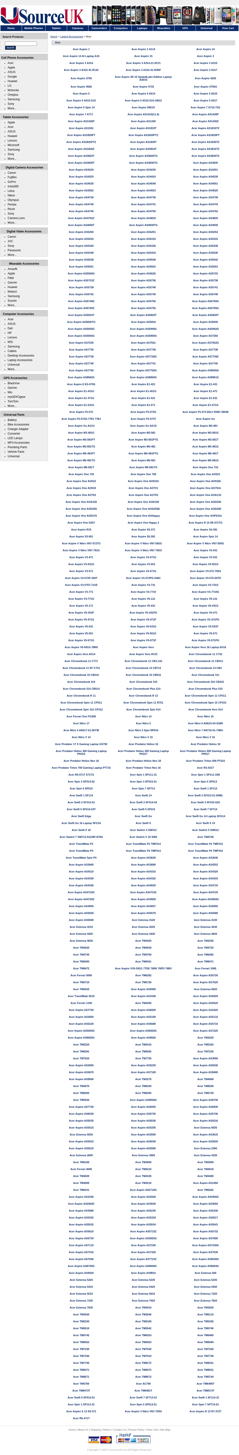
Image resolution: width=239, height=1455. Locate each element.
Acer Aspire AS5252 (205, 232)
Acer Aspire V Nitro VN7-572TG (81, 543)
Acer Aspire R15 (81, 529)
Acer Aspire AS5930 (205, 321)
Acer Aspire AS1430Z (205, 121)
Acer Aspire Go (205, 418)
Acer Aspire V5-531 (81, 626)
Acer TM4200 (143, 1003)
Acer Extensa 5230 (143, 1279)
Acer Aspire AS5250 (81, 232)
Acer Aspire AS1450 (205, 1183)
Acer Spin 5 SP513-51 (143, 1404)
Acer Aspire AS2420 (205, 1010)
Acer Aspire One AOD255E (143, 508)
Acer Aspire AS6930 (205, 1106)
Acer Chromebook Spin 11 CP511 (81, 702)
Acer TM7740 (81, 1362)
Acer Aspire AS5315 (205, 238)
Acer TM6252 (205, 1189)
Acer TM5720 (143, 982)
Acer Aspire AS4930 (205, 225)
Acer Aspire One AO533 (81, 488)
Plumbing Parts (17, 447)
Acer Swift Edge (81, 816)
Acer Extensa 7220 (205, 1293)
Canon (12, 172)
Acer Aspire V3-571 (81, 571)
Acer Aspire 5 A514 (143, 93)
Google (12, 76)
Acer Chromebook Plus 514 (143, 688)
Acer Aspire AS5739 (81, 287)
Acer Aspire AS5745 (143, 294)
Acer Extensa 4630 (81, 940)
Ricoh (11, 209)
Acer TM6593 (81, 1093)
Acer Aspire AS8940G (143, 1266)
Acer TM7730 (205, 1356)
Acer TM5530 (81, 1099)
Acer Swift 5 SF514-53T (81, 809)
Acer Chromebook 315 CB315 (205, 681)
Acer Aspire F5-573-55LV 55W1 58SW (205, 411)
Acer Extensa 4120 (143, 920)
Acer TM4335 (205, 940)
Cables (12, 351)
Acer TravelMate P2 (81, 843)
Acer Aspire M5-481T (205, 453)
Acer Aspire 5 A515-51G (81, 100)
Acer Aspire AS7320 (143, 1252)
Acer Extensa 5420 (143, 1286)
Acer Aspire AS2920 (81, 1016)
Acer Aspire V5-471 (206, 612)
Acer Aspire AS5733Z (81, 280)
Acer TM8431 (143, 961)
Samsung (14, 99)
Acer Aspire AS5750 (143, 301)
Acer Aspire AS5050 (205, 906)
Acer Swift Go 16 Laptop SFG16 (81, 823)
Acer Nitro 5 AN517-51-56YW (81, 730)
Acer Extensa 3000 (143, 1155)
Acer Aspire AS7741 (143, 363)
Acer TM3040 (143, 1314)
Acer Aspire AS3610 (205, 1134)
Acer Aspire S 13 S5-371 (81, 1411)
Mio (10, 392)
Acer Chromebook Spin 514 (143, 709)
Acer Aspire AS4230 (143, 169)
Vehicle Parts (16, 451)
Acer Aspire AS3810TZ (205, 148)
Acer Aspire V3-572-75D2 (205, 571)
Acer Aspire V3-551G (205, 564)
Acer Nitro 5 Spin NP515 (143, 730)
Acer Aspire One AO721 (143, 488)
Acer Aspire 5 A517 (205, 100)
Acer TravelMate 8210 (81, 996)
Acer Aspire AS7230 (143, 1245)
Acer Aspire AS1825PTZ (81, 142)
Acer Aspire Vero (143, 647)
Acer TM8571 (81, 1376)
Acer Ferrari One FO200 (81, 716)
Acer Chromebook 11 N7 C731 (81, 668)
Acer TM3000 (205, 1162)
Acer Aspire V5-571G (81, 640)
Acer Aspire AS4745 (81, 211)
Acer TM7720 (143, 1058)
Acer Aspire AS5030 (143, 1141)
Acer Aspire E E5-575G (81, 384)
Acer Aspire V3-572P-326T (81, 578)
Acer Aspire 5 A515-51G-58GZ (143, 100)
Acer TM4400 (205, 1176)
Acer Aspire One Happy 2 (143, 522)
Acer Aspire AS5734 (81, 1238)
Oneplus (13, 94)
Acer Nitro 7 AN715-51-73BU (205, 730)
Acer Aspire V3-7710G (205, 591)
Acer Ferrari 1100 (81, 1003)
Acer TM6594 (205, 1342)
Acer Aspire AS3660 (81, 864)
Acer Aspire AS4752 (205, 211)
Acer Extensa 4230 (205, 926)
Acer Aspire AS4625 (205, 190)
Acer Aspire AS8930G (143, 1099)
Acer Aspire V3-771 (81, 591)
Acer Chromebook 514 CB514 (81, 688)
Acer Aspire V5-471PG (205, 619)
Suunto (12, 300)
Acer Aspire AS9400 (205, 1072)
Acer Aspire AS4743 (205, 204)
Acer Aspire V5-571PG (205, 640)
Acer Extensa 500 (205, 1272)
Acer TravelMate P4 (81, 850)
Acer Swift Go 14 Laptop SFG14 (205, 816)
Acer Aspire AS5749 (205, 294)
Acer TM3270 (143, 1079)
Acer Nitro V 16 (205, 737)
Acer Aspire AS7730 (81, 1106)
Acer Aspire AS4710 (205, 885)
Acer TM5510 (81, 1328)
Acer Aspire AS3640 (205, 857)
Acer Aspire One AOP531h (205, 515)
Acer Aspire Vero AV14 (81, 654)
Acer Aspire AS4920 (143, 899)
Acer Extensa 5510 (81, 1293)
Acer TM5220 (81, 1044)
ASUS (12, 72)
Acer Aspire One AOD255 (81, 508)
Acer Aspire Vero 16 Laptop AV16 (205, 647)
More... (12, 108)
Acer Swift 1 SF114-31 (205, 1397)
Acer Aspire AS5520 (205, 1003)
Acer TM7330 (81, 1356)
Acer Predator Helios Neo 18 (143, 760)
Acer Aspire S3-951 (81, 536)
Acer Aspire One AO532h (205, 481)
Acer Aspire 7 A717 (81, 114)
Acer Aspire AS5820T (143, 315)
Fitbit (11, 278)
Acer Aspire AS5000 (81, 1065)
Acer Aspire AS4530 (205, 176)
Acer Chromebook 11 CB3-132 (143, 661)
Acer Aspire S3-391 (206, 529)
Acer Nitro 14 (143, 716)
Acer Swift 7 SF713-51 (143, 1397)
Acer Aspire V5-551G (143, 633)
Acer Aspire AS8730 (205, 1099)
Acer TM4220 (205, 1037)
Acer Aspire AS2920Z (81, 1203)
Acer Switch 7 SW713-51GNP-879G (81, 836)
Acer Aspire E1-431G (81, 391)
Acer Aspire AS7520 (205, 982)
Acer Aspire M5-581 (143, 460)
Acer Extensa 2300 (205, 1148)
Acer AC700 (143, 1383)
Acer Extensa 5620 (205, 989)
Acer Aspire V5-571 (206, 633)
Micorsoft (13, 145)
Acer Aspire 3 (205, 56)
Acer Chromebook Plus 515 (205, 688)
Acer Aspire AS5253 (81, 238)
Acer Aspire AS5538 (81, 259)
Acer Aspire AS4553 (143, 190)
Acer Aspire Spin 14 (205, 536)
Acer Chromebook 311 (205, 674)
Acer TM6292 (143, 975)
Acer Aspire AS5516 (205, 1120)
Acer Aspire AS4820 (205, 218)
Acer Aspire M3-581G (205, 432)
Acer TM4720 (205, 947)
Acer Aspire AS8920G (81, 1037)
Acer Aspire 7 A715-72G (205, 107)
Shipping (96, 1429)
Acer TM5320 (205, 1044)
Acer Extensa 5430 (205, 1286)
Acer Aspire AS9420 (81, 1272)
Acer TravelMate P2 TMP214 (143, 843)
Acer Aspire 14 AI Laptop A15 (81, 56)
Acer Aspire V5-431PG (143, 612)
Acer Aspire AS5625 (143, 273)
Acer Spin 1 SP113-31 (81, 1404)
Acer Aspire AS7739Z (205, 356)
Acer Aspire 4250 (205, 78)
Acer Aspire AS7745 (205, 363)
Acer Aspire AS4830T (81, 225)
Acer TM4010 (205, 1169)
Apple (11, 67)
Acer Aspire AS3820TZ (205, 155)
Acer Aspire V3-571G (143, 571)
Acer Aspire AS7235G (205, 1245)
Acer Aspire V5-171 (81, 605)
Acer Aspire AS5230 (143, 1065)
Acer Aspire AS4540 (143, 183)
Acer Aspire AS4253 (81, 176)
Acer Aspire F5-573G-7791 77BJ (81, 418)
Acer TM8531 (205, 1369)
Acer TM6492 (205, 954)
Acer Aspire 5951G (143, 107)
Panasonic (14, 250)
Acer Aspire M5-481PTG (143, 453)
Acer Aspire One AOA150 (81, 501)
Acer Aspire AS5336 (143, 245)
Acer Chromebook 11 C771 (81, 661)
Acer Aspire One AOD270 (81, 515)
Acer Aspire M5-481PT (81, 453)
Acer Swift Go (143, 816)
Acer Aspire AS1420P (205, 114)
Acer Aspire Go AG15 (143, 425)
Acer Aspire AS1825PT (206, 135)
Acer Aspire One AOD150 (143, 501)
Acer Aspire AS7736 (143, 349)
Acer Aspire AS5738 (205, 280)
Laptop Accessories (71, 36)
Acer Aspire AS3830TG (143, 162)
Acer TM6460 (205, 1335)
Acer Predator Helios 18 (205, 744)
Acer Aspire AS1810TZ (205, 128)
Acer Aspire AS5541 (205, 1224)
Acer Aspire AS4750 (143, 211)
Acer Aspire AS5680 (143, 1023)
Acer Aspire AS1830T (143, 142)
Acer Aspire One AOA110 (205, 495)
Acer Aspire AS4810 (143, 218)
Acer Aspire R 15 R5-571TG (205, 522)
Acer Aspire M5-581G (205, 460)
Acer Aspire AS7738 (205, 349)
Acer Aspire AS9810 (143, 1272)
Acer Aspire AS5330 (205, 1210)
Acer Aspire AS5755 (143, 308)
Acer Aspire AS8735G (81, 1266)
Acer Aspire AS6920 (143, 1010)
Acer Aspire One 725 (81, 474)
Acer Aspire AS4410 (143, 176)
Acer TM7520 (81, 1058)
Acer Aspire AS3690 (81, 1210)
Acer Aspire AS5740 (143, 287)
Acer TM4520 (81, 947)
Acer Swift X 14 (205, 823)
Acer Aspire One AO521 (205, 474)
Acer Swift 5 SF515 (143, 809)
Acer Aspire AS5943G (81, 335)
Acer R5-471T (81, 1418)
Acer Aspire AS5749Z (81, 301)
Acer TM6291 (81, 1051)
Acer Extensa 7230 (81, 1300)
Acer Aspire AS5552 (143, 266)
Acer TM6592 (143, 1051)
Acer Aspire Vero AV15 (143, 654)
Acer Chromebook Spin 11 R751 (143, 702)
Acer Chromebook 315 (143, 681)
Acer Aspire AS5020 (205, 1141)
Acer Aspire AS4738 (205, 197)
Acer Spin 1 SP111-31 (143, 774)
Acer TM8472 (81, 968)
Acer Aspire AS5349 (81, 252)
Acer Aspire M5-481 (143, 446)
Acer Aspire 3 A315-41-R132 (81, 69)
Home (53, 36)
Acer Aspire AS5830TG (81, 321)
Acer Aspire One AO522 (81, 481)
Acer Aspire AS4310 (81, 871)
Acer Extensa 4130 (205, 920)
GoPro (12, 182)
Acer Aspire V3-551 (143, 564)
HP (10, 333)
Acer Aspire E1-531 (206, 398)
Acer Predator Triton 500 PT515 (205, 760)
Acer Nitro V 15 (143, 737)
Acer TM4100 (143, 1176)
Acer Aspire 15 (143, 56)
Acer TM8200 (205, 1086)
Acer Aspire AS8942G (81, 377)
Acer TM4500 (81, 1183)
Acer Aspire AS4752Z (81, 218)
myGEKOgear (17, 397)
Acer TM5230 (81, 1321)
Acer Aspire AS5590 (81, 920)
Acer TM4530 (143, 947)
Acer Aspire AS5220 (81, 1023)
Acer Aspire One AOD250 (205, 501)
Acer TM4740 (205, 836)
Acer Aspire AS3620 (143, 857)
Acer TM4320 (143, 940)
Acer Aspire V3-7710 (143, 591)
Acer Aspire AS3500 (143, 1134)
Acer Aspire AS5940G (143, 328)
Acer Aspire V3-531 (206, 557)
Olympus (13, 200)
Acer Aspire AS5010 (81, 1141)
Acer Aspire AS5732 (205, 1231)
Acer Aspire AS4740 (81, 204)
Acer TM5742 (81, 1335)
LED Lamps (15, 438)
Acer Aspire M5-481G (205, 446)
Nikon (11, 195)
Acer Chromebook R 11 (81, 695)
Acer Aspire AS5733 (205, 273)
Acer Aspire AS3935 (205, 162)
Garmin (12, 282)
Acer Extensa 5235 (205, 1279)
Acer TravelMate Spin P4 (81, 857)
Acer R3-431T (205, 767)
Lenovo (12, 140)
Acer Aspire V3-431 (206, 550)
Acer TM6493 (81, 961)
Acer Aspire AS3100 (143, 996)
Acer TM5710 (81, 982)
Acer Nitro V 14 (81, 737)
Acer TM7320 (205, 1349)
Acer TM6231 (81, 1189)
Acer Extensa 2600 (81, 1155)
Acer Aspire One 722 (205, 467)
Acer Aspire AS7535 (81, 342)
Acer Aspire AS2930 (143, 1196)
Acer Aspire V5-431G (205, 605)
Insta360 (13, 186)
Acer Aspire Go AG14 (81, 425)
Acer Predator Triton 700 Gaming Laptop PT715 (81, 767)
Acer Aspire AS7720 (81, 1010)
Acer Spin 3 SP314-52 (81, 781)
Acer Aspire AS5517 (205, 1217)
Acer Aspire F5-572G (143, 411)
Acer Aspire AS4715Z (143, 892)
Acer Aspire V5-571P (143, 640)
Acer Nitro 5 (143, 723)
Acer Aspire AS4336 (81, 885)
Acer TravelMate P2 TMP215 (205, 843)
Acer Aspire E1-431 (206, 384)
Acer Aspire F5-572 (81, 411)
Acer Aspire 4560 (81, 86)
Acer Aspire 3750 (81, 78)
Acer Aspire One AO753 (143, 495)
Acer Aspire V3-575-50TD (205, 578)
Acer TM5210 (143, 1169)
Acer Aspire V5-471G (81, 619)
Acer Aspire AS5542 (205, 259)
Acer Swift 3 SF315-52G (205, 802)
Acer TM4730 (81, 954)
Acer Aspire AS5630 (205, 1065)
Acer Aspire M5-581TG (143, 467)
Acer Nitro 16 (205, 716)
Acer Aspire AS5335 (143, 1127)
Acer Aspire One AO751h (205, 488)
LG (9, 85)
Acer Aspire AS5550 (81, 913)
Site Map (165, 1429)
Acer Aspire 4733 (143, 86)
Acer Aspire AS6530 (81, 1113)
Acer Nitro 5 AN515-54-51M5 (205, 723)
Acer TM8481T (143, 1390)
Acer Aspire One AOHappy (143, 515)
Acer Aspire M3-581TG (81, 446)
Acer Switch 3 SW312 (143, 830)
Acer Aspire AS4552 (81, 190)
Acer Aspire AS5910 (143, 321)
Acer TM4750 (143, 954)
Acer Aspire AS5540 (143, 259)
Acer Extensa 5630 (81, 1134)
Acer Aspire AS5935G (81, 328)
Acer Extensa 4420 (81, 933)
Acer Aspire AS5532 (81, 1224)
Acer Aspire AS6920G (143, 1030)
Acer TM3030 (81, 1314)
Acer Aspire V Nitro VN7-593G (205, 543)
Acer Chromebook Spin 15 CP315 (205, 702)
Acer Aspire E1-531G (81, 405)
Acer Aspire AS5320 (81, 245)
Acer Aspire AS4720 (205, 892)
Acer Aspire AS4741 (143, 204)
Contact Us (119, 1429)
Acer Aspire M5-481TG (81, 460)
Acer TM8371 (81, 1369)
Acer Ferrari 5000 (81, 975)
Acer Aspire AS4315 (143, 871)
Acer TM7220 (205, 1051)
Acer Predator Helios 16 (143, 744)
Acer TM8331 (205, 1362)
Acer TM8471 (205, 961)
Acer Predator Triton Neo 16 (143, 767)
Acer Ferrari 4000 (81, 1169)
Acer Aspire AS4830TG (143, 225)
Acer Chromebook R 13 (143, 695)
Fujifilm (12, 177)
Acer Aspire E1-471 (206, 391)
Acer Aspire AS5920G (81, 1030)
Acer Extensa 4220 (143, 926)
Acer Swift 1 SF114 (81, 795)
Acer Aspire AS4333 (205, 878)
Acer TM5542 (143, 1328)
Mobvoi (12, 291)
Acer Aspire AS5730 (205, 1113)
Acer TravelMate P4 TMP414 (143, 850)
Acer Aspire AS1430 (143, 121)
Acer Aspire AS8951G (205, 377)
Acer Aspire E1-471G (81, 398)
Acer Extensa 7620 (205, 1300)
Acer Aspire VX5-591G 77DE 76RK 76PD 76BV (143, 968)
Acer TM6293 (143, 1093)
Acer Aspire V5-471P (143, 619)
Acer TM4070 (81, 1086)
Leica (11, 191)
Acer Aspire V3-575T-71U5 (81, 584)
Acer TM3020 (205, 1307)
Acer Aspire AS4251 (205, 169)
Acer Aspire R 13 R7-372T (206, 1411)
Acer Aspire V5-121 (143, 598)
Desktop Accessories (21, 355)
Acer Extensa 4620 (205, 933)
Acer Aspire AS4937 (143, 906)
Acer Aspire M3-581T (205, 439)
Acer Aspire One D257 (81, 522)
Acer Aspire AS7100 (143, 1072)
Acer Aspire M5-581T (81, 467)
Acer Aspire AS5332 (81, 1217)
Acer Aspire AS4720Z (81, 899)
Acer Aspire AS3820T (81, 155)
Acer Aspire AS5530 (143, 1120)
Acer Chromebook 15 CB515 (143, 674)
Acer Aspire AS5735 (143, 1113)
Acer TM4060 (205, 1079)
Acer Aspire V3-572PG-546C (143, 578)
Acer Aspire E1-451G (143, 391)
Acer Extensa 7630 (81, 1307)
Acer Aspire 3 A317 (205, 69)
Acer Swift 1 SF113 (205, 788)
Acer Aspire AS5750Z (81, 308)
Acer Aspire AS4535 (81, 183)
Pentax (12, 204)
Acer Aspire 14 (205, 49)
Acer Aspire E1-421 (143, 384)
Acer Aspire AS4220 (81, 169)
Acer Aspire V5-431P (81, 612)
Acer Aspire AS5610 (81, 1231)
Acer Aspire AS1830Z (81, 148)
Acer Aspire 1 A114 (143, 49)
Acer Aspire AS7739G (143, 356)
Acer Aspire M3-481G (81, 432)
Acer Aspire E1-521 (143, 398)
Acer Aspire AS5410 (143, 252)
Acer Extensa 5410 (81, 1286)
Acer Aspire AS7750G (143, 370)
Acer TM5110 (205, 1314)
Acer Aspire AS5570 (143, 913)
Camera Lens (16, 218)
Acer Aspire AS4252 (205, 864)
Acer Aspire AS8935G (205, 370)
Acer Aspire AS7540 (81, 1259)
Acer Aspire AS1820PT (81, 135)
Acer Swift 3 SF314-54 (143, 802)
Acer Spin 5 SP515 (81, 788)
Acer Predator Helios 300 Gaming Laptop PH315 (81, 752)
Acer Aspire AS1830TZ (205, 142)
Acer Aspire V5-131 (206, 598)
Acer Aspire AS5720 (205, 975)
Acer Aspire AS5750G (205, 301)
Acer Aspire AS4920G (205, 899)
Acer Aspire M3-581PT (81, 439)
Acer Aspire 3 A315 (205, 63)
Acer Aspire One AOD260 (205, 508)
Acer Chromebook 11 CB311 (205, 661)
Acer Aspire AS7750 (81, 370)
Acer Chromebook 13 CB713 (143, 668)
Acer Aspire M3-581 (143, 432)
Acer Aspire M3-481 (205, 425)
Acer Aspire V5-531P (205, 626)
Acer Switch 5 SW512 (205, 830)
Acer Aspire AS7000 (205, 1238)
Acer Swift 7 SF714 (205, 809)
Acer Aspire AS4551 (205, 183)
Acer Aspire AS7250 (205, 335)
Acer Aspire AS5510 (81, 1148)
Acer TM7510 (143, 1356)
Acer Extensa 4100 (205, 1155)
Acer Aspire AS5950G (143, 335)
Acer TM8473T (81, 1390)
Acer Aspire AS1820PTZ (143, 135)
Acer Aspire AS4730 (81, 197)
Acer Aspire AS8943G (205, 1266)
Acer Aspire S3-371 (143, 529)
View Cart (152, 1429)
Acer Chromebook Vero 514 (205, 709)
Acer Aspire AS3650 (205, 1203)
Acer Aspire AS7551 (143, 342)
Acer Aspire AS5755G (205, 308)
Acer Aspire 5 (81, 93)
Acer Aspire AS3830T (81, 162)
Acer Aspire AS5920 (205, 996)
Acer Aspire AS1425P (81, 121)
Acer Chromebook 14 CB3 (205, 668)
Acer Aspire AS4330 (81, 878)
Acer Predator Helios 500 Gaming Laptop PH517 (205, 752)
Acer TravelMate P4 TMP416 (205, 850)
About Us (83, 1429)
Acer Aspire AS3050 (205, 1058)
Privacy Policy (136, 1429)
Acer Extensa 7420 (143, 1300)
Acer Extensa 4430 (143, 933)
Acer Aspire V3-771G (81, 598)
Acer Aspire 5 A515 (205, 93)
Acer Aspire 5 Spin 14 (81, 107)
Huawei (12, 81)
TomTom (13, 401)
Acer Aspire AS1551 (81, 128)
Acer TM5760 (81, 1383)
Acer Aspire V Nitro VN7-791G (81, 550)
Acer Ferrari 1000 (205, 968)
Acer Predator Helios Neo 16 (81, 760)
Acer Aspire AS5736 (143, 280)
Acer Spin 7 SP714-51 (205, 1404)
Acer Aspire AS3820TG (143, 155)
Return (107, 1429)
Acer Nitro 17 (81, 723)
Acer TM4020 (81, 1176)
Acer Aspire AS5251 (143, 232)
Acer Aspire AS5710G (143, 1189)
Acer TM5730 (205, 1093)
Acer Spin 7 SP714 (143, 788)
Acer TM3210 (143, 1183)
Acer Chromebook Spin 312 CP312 (81, 709)
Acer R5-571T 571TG (81, 774)
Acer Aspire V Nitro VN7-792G (143, 550)
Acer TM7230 (81, 1349)
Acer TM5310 (143, 1044)
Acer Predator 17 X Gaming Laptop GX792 (81, 744)
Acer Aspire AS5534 (143, 1224)
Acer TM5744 (205, 1376)
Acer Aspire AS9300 (143, 989)
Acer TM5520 (81, 989)
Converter (14, 433)
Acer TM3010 (143, 1307)
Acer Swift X (143, 823)
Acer (11, 63)
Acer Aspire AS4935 (81, 906)
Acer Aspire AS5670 (81, 1072)
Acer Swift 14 (143, 795)
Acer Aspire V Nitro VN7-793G (143, 1411)
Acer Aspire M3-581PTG (143, 439)
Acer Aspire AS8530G (205, 1259)
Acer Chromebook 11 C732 (205, 654)
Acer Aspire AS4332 (143, 878)
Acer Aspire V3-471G (143, 557)
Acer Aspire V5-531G (143, 626)
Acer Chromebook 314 (81, 681)
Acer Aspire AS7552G (205, 342)
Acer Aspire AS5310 (143, 238)
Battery (12, 420)
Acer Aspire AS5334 (143, 1217)
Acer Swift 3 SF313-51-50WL (205, 795)
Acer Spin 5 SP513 (205, 781)
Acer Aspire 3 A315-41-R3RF (143, 69)
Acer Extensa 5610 (143, 1293)
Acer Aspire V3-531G (81, 564)
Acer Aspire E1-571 (143, 405)
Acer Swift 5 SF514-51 (81, 1397)
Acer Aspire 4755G (205, 86)
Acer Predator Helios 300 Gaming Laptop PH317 (143, 752)
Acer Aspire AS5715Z (143, 1231)
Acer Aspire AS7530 (205, 1252)
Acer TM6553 (143, 1342)
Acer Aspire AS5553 (205, 266)
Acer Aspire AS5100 (143, 1016)
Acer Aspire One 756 (143, 474)
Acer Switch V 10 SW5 (143, 836)
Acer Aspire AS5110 (205, 1016)
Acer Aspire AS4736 (143, 197)
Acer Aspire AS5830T (205, 315)
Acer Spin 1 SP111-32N (205, 774)
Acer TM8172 (143, 1362)
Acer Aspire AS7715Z (143, 1259)
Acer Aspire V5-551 (81, 633)
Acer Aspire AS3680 (143, 864)
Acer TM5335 (205, 1321)
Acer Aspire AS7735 (81, 349)
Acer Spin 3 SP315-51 (143, 781)
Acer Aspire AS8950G (143, 377)
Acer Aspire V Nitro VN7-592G (143, 543)
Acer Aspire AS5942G (205, 328)
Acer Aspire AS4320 (205, 871)
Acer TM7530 (143, 1349)
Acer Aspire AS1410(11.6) (143, 114)
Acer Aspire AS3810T (143, 148)
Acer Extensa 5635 (205, 1127)
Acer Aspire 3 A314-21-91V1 (143, 63)
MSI (10, 342)
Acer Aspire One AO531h (143, 481)
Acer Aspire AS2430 (81, 1196)
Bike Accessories (18, 424)
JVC (10, 241)
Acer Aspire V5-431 (143, 605)
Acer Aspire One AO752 (81, 495)
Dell (10, 328)
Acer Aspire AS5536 (205, 252)
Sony (11, 103)
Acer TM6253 (143, 1335)
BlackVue (14, 383)
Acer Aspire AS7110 (81, 1245)
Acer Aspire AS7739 (81, 356)
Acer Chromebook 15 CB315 (81, 674)
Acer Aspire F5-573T (143, 418)
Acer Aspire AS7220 (205, 1030)
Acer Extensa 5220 (81, 1279)
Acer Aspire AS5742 (81, 294)
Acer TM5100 (81, 1162)
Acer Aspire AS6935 (143, 1106)
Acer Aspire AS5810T (81, 315)
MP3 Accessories (19, 442)
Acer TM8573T (205, 1390)
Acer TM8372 (143, 1369)
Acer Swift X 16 (81, 830)
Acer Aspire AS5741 (205, 287)
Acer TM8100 (143, 1086)
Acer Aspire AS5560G (81, 273)
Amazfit (12, 269)
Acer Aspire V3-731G (205, 584)
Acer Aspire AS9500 (81, 1079)
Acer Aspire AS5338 (205, 245)
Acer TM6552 (81, 1342)
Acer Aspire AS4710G (81, 892)
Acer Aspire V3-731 (143, 584)
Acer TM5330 (143, 1321)
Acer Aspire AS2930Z (205, 1196)
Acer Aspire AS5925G (143, 1238)
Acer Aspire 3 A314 (81, 63)
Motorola (13, 90)
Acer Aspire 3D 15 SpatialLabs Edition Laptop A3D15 (143, 78)
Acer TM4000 (143, 1162)
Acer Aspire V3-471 (81, 557)
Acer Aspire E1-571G (205, 405)
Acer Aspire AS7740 (81, 363)
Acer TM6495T (205, 1383)
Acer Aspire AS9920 (143, 1037)
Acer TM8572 (143, 1376)
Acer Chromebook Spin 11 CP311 (205, 695)
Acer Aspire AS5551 (81, 266)
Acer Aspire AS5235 (143, 1210)
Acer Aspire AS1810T (143, 128)
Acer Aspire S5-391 (143, 536)
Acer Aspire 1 (81, 49)
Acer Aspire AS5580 (205, 913)
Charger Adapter (18, 429)
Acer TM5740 (205, 1328)
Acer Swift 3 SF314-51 (81, 802)
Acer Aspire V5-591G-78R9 (81, 647)
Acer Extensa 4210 (81, 926)
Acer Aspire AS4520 (143, 885)
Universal (14, 364)
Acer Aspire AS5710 (205, 1023)
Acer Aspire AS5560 (143, 1148)
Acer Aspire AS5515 (81, 1127)
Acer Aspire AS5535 (81, 1120)
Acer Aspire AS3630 (143, 1203)
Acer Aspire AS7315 (81, 1252)
